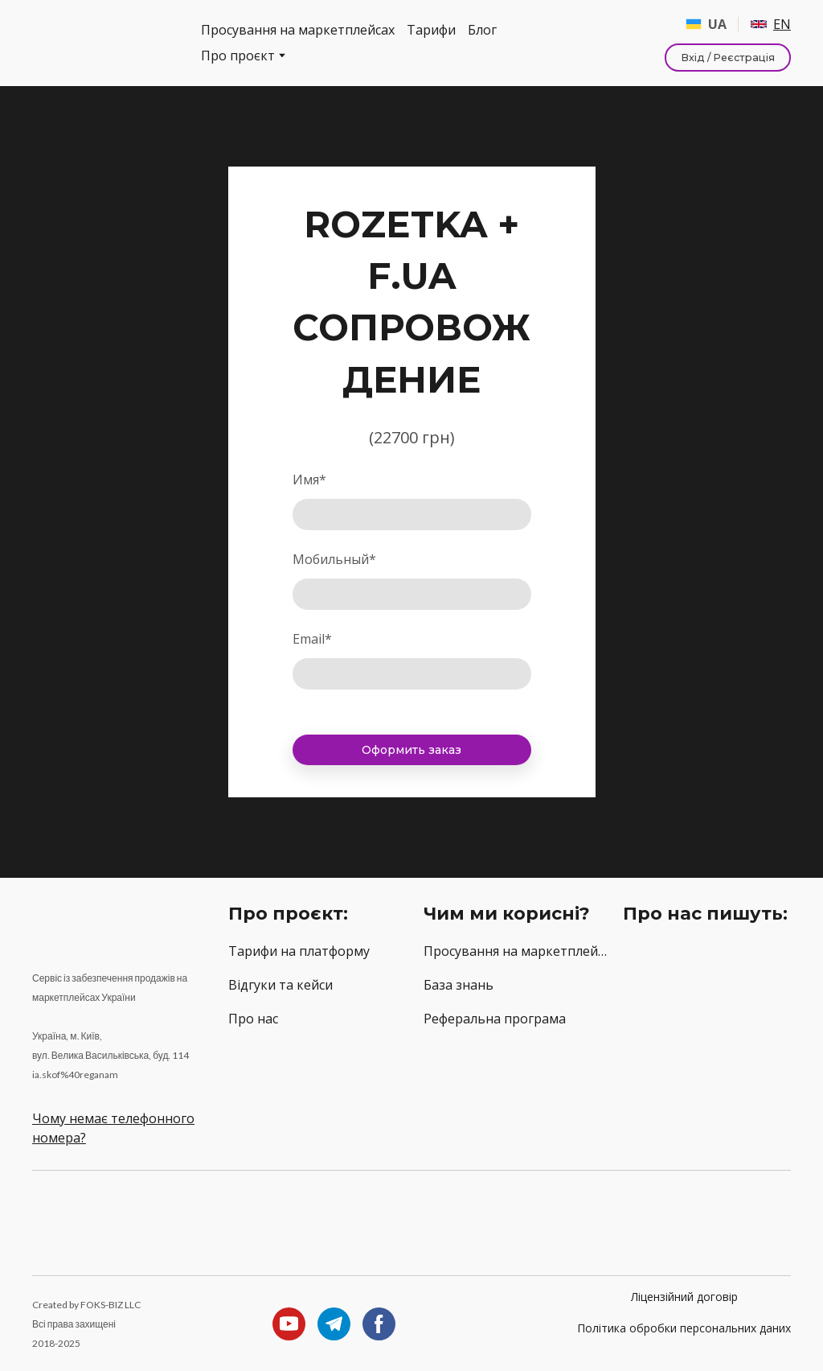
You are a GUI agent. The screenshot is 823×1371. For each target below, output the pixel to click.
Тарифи (431, 30)
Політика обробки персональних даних (684, 1328)
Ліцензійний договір (684, 1296)
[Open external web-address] (706, 971)
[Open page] (759, 24)
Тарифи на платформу (299, 951)
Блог (482, 30)
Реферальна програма (495, 1018)
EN (782, 24)
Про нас (253, 1018)
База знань (458, 985)
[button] (728, 57)
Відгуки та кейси (280, 985)
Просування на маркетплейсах (298, 30)
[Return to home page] (104, 43)
